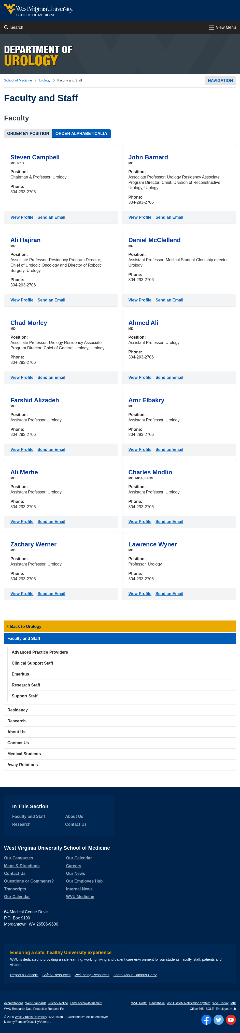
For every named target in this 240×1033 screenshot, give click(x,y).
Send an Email (52, 216)
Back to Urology (25, 626)
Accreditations (13, 1003)
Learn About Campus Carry (135, 975)
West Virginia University (31, 1017)
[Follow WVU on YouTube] (231, 1020)
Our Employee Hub (84, 881)
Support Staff (24, 696)
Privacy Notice (58, 1003)
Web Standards (35, 1003)
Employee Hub (226, 1009)
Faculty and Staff (23, 638)
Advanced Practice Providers (40, 652)
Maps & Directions (22, 866)
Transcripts (15, 889)
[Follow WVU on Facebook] (206, 1020)
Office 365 (197, 1009)
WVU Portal (139, 1003)
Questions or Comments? (29, 881)
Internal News (79, 889)
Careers (73, 866)
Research (16, 721)
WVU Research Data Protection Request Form (35, 1009)
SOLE (210, 1009)
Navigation (220, 80)
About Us (16, 732)
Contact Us (18, 743)
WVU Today (221, 1003)
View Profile (22, 216)
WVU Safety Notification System (188, 1003)
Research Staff (26, 685)
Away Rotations (22, 765)
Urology (44, 80)
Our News (75, 873)
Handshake (157, 1003)
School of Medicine (18, 80)
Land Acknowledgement (86, 1003)
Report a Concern (24, 975)
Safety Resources (57, 975)
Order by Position (28, 133)
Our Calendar (17, 896)
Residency (17, 710)
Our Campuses (18, 858)
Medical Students (24, 754)
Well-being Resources (92, 975)
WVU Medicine (80, 896)
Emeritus (20, 674)
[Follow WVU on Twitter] (219, 1020)
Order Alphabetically (81, 133)
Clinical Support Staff (32, 663)
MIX (233, 1003)
